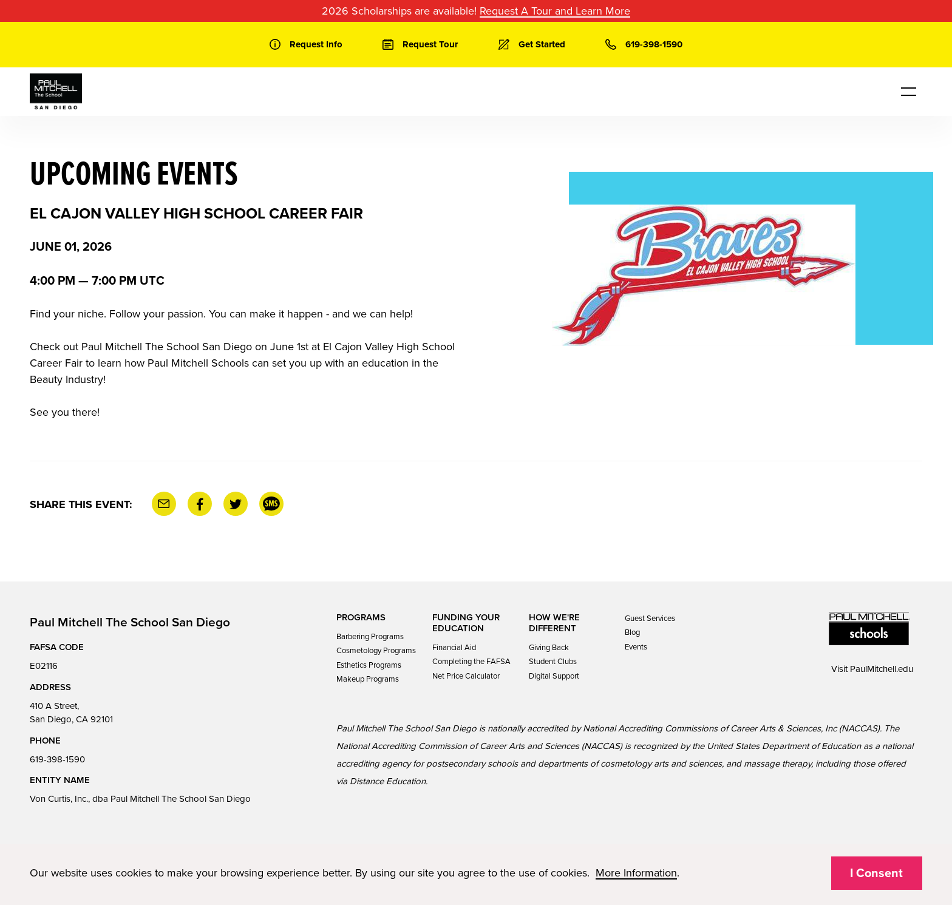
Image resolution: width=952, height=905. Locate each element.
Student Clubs (553, 661)
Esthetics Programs (368, 665)
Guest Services (650, 618)
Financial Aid (454, 647)
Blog (632, 632)
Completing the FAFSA (471, 661)
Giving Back (549, 647)
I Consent (876, 873)
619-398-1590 (57, 759)
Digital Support (554, 676)
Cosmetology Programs (376, 651)
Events (636, 647)
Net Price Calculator (466, 676)
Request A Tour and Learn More (555, 11)
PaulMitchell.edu (881, 668)
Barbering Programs (370, 637)
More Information (636, 873)
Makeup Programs (367, 679)
